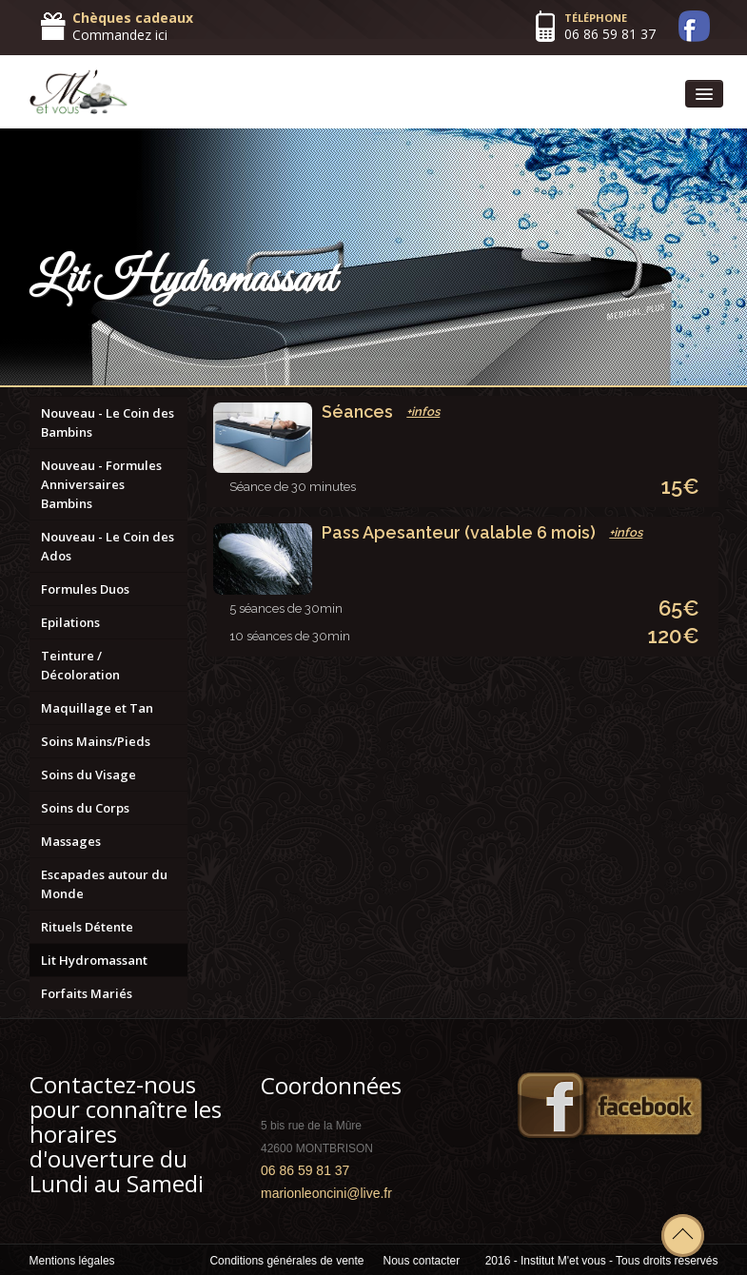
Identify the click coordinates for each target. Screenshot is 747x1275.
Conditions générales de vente (286, 1260)
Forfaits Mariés (86, 993)
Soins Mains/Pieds (95, 741)
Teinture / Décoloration (80, 665)
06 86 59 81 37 (610, 34)
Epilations (70, 622)
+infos (423, 411)
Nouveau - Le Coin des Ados (107, 546)
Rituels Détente (87, 926)
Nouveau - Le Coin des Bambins (107, 422)
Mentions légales (72, 1260)
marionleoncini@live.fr (326, 1193)
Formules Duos (85, 589)
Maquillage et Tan (97, 707)
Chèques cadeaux (132, 18)
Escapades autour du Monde (104, 884)
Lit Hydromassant (94, 960)
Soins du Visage (88, 774)
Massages (71, 841)
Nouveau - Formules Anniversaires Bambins (101, 484)
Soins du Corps (85, 807)
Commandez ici (119, 35)
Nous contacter (422, 1260)
